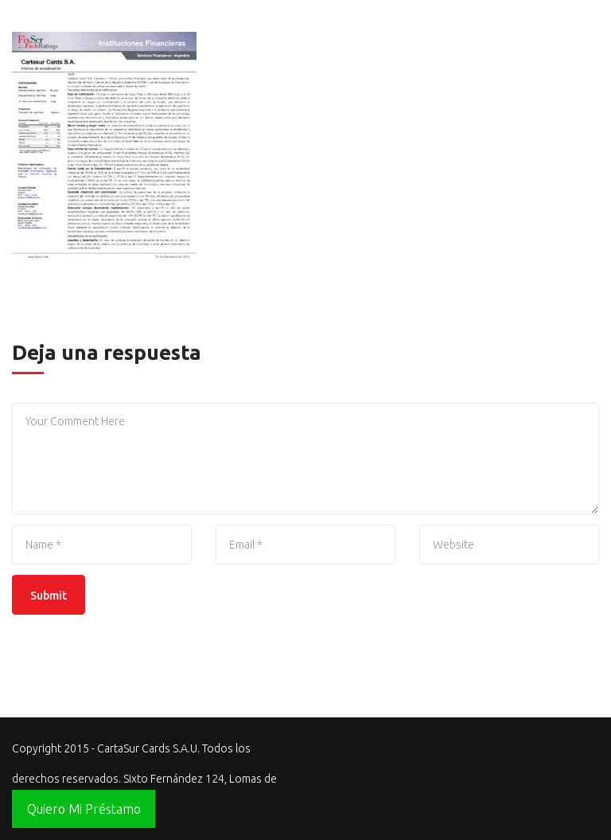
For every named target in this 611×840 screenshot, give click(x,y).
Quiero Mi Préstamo (84, 809)
